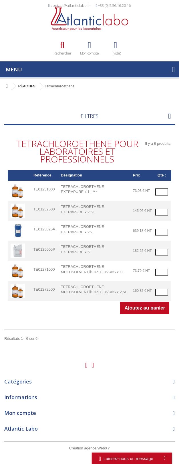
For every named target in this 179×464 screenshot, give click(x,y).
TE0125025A (44, 229)
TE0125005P (44, 249)
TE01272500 (44, 289)
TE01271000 (44, 269)
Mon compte (20, 412)
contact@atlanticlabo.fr (70, 5)
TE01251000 (44, 189)
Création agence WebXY (89, 448)
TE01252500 (44, 209)
